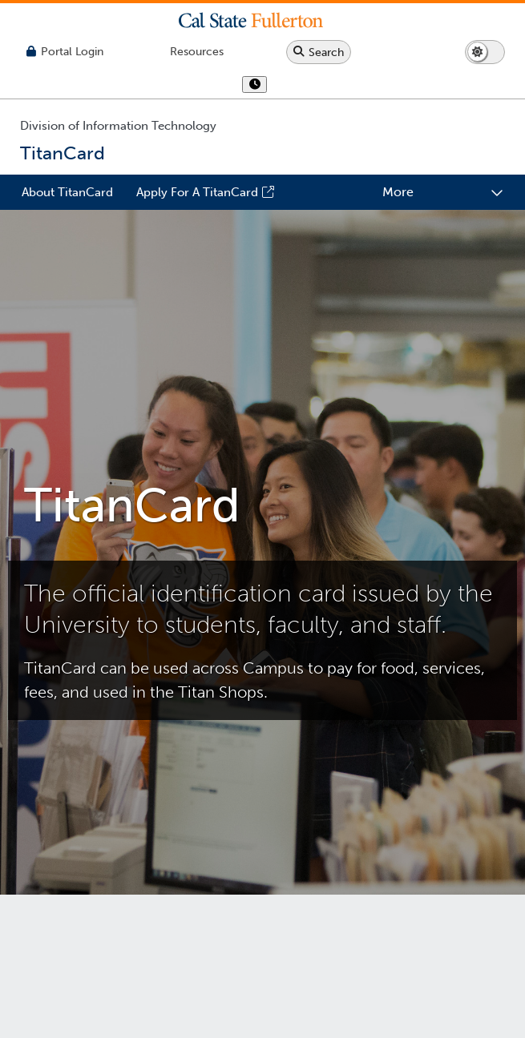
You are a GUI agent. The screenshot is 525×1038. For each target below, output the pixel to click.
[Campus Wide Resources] (196, 51)
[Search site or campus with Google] (318, 52)
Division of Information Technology (118, 126)
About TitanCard (67, 192)
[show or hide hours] (254, 85)
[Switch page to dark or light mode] (485, 52)
